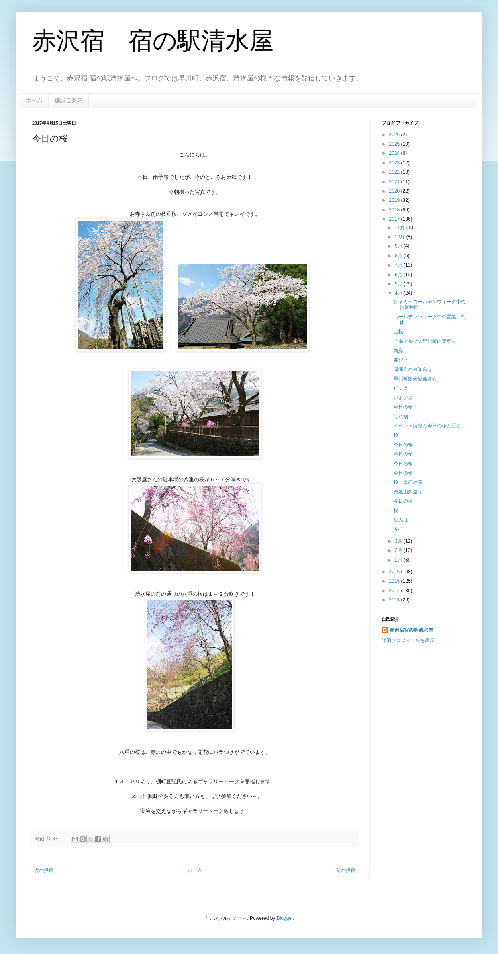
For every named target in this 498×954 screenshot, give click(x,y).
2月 (399, 550)
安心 (398, 529)
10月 (400, 237)
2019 (395, 200)
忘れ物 (401, 416)
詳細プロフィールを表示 (408, 640)
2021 (395, 182)
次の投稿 (43, 870)
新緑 (398, 350)
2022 (395, 172)
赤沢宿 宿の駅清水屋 (152, 40)
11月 (400, 227)
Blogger (285, 918)
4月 (399, 293)
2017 (395, 219)
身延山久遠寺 (408, 491)
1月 (399, 560)
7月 (399, 265)
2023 (395, 163)
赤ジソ (401, 360)
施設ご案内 (69, 100)
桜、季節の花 (408, 482)
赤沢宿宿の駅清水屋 (411, 630)
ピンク (401, 388)
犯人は (401, 520)
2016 (395, 571)
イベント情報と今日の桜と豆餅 (427, 426)
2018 (395, 210)
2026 (395, 134)
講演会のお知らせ (413, 369)
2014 (395, 590)
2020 (395, 191)
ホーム (34, 100)
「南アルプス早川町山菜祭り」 (427, 341)
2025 (395, 144)
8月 (399, 256)
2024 (395, 153)
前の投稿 (345, 870)
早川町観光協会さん (415, 379)
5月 (399, 284)
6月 (399, 274)
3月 (399, 541)
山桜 (398, 331)
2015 (395, 581)
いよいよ (403, 397)
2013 (395, 600)
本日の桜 (403, 454)
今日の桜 (403, 407)
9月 (399, 246)
